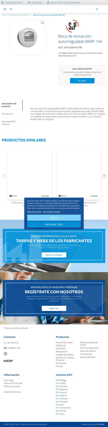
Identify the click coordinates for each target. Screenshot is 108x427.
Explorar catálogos (54, 254)
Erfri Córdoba (62, 386)
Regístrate (54, 308)
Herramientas (86, 354)
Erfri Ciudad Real (63, 408)
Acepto (54, 217)
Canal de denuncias (12, 392)
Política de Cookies (12, 386)
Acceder (82, 80)
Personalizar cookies (51, 211)
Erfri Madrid (61, 395)
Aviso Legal (8, 380)
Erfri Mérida (61, 411)
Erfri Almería (61, 392)
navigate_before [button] (3, 175)
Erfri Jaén (60, 404)
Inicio (5, 15)
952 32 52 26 (13, 342)
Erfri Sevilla (61, 383)
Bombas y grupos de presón (89, 343)
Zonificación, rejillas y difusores (20, 15)
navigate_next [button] (104, 175)
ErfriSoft (100, 424)
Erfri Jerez (60, 414)
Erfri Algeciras (62, 389)
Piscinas (59, 366)
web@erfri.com (14, 348)
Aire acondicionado (64, 342)
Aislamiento (61, 363)
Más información (34, 211)
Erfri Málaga (61, 380)
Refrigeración (61, 351)
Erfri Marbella (62, 398)
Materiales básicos (88, 351)
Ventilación (60, 348)
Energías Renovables (65, 354)
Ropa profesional (87, 357)
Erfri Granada (61, 401)
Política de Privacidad (13, 383)
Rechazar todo (54, 224)
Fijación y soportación (89, 348)
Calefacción (61, 345)
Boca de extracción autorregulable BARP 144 (49, 15)
